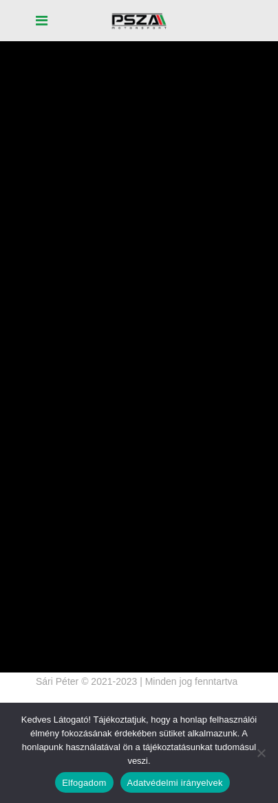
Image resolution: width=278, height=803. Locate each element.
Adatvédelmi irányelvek (175, 783)
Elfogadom (84, 783)
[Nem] (261, 753)
